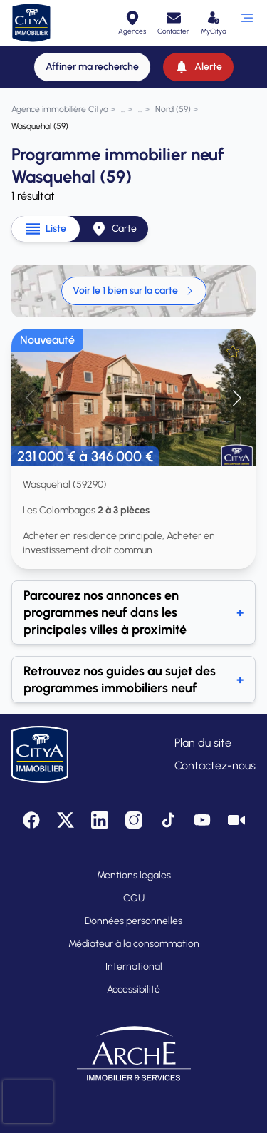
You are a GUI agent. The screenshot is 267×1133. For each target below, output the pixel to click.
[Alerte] (198, 67)
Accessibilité (133, 989)
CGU (134, 898)
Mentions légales (134, 875)
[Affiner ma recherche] (92, 67)
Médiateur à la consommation (133, 944)
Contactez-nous (215, 765)
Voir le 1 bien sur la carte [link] (134, 290)
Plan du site (202, 742)
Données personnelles (133, 921)
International (133, 966)
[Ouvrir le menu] (247, 23)
